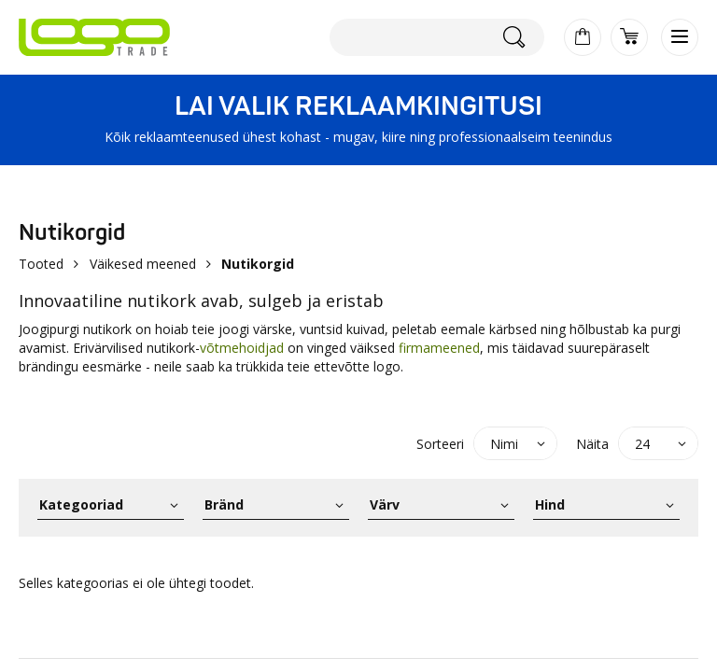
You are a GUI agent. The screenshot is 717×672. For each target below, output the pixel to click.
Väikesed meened (143, 264)
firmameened (439, 348)
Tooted (41, 264)
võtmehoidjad (244, 348)
